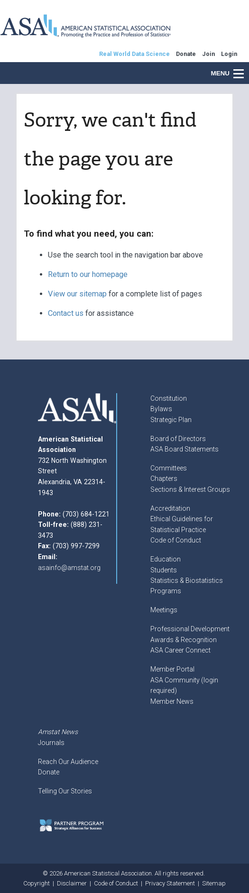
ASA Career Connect (180, 650)
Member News (172, 701)
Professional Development (190, 629)
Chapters (163, 478)
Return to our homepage (88, 274)
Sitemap (214, 883)
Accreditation (170, 508)
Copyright (36, 883)
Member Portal (172, 669)
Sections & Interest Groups (190, 489)
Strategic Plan (171, 419)
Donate (48, 772)
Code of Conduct (175, 540)
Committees (168, 468)
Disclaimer (72, 883)
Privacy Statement (170, 883)
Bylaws (161, 409)
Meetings (163, 610)
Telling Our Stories (65, 791)
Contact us (65, 313)
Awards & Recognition (183, 640)
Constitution (168, 398)
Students (163, 570)
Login (229, 53)
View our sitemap (77, 293)
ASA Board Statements (184, 449)
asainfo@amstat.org (69, 567)
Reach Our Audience (68, 761)
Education (165, 559)
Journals (51, 742)
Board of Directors (178, 438)
